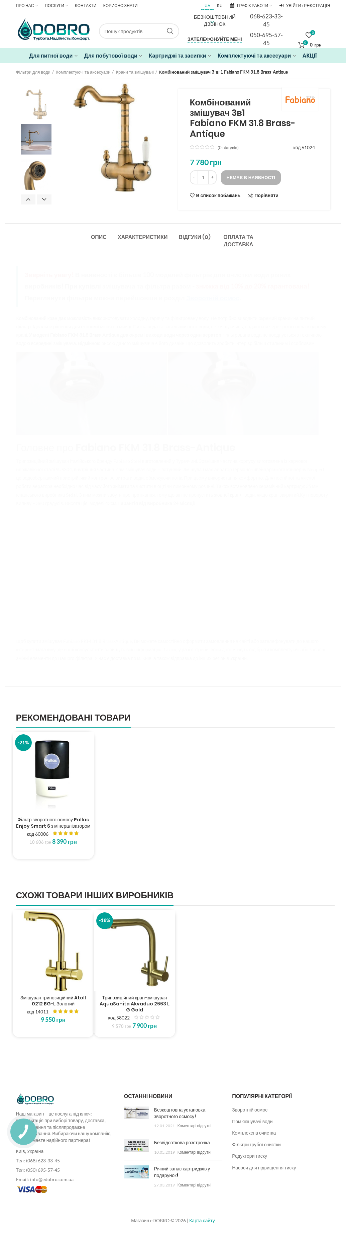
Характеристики (143, 237)
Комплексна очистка (254, 1133)
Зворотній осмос (249, 1110)
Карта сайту (202, 1220)
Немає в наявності (251, 177)
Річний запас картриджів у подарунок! (182, 1172)
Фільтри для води (33, 72)
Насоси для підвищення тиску (264, 1167)
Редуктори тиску (249, 1156)
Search (170, 31)
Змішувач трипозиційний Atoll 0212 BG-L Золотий (53, 1001)
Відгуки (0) (195, 237)
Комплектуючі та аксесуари (83, 72)
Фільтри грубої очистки (256, 1144)
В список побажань (218, 195)
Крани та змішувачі (135, 72)
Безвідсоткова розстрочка (182, 1142)
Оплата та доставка (238, 240)
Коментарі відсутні (194, 1125)
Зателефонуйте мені (215, 39)
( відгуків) (228, 147)
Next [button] (44, 199)
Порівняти (266, 195)
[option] (36, 104)
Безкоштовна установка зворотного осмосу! (179, 1113)
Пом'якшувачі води (252, 1121)
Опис (99, 237)
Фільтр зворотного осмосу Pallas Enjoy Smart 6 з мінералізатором (53, 823)
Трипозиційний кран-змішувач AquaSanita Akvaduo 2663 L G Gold (134, 1004)
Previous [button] (28, 199)
